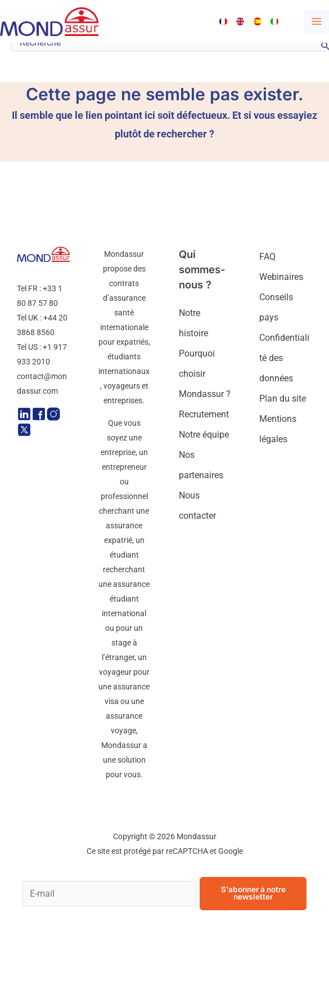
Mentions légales (277, 428)
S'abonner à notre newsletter (253, 893)
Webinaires (281, 276)
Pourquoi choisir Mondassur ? (205, 373)
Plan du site (282, 398)
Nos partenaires (201, 464)
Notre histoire (193, 323)
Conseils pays (276, 307)
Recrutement (204, 414)
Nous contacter (197, 505)
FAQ (267, 256)
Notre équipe (204, 434)
